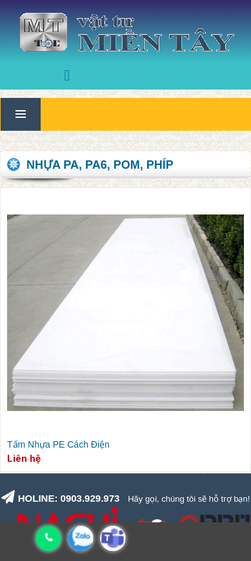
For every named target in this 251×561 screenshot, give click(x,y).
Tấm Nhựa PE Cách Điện (58, 444)
